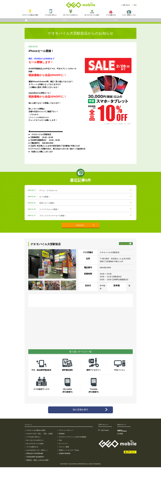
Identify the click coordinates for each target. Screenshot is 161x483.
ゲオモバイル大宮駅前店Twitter (41, 117)
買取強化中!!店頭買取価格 (34, 469)
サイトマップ (63, 459)
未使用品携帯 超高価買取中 (35, 472)
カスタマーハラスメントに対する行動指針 (72, 453)
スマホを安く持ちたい (33, 453)
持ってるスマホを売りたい (35, 456)
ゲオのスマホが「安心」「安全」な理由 (39, 449)
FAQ (135, 5)
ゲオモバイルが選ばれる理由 (35, 446)
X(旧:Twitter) (105, 446)
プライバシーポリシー (66, 446)
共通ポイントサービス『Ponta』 (69, 466)
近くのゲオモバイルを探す (35, 459)
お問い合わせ (126, 5)
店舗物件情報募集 (64, 469)
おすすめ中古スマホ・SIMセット (37, 466)
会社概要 (120, 449)
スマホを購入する (32, 463)
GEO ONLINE (120, 258)
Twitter (42, 111)
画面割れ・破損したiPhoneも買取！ (38, 476)
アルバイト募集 (64, 463)
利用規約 (62, 449)
